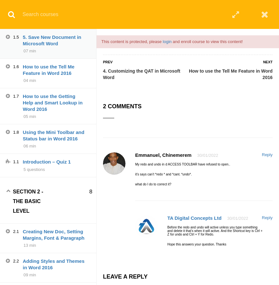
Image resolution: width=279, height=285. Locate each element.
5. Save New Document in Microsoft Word (52, 40)
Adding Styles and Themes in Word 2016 (54, 264)
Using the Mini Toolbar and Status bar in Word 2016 (53, 135)
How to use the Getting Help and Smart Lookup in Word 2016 (53, 103)
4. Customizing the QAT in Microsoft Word (141, 74)
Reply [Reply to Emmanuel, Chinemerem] (267, 154)
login (167, 41)
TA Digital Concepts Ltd (194, 218)
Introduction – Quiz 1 (47, 162)
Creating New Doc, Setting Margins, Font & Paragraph (54, 235)
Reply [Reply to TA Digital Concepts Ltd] (267, 217)
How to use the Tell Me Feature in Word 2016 (231, 74)
